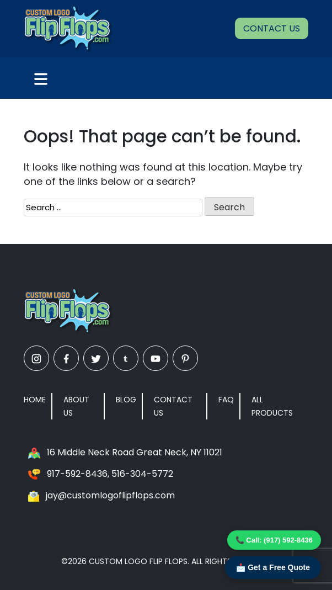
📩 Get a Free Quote (273, 567)
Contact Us (271, 28)
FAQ (226, 399)
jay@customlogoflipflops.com (110, 495)
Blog (126, 399)
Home (35, 399)
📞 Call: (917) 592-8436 (274, 540)
